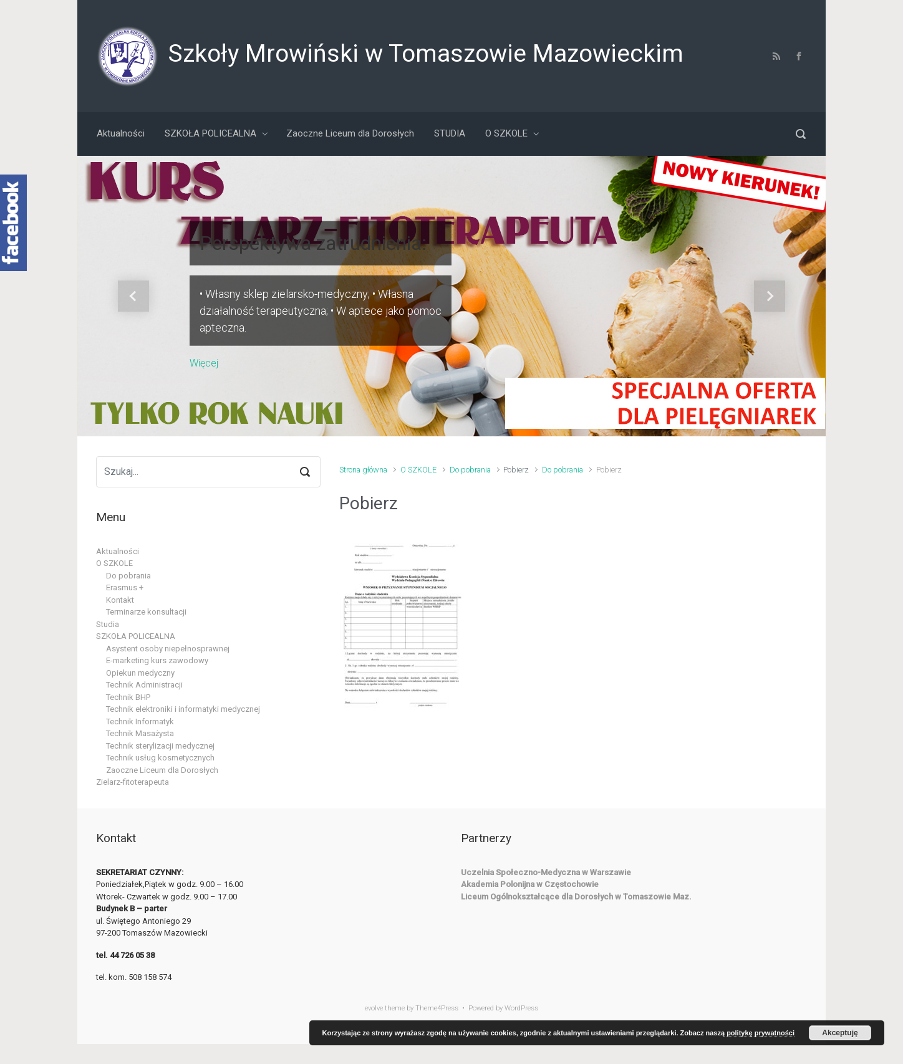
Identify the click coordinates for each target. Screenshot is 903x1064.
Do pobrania (470, 469)
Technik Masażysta (140, 733)
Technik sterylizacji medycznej (160, 745)
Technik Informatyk (140, 721)
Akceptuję (839, 1032)
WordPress (521, 1008)
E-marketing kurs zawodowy (157, 660)
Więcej (204, 362)
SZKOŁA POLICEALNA (135, 636)
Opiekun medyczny (140, 673)
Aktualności (117, 551)
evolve (374, 1008)
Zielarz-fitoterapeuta (132, 782)
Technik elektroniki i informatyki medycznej (183, 709)
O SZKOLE (418, 469)
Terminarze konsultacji (146, 611)
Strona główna (363, 469)
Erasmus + (124, 587)
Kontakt (120, 600)
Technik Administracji (144, 684)
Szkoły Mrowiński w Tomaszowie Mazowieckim (425, 53)
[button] (133, 296)
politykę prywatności (760, 1033)
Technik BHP (128, 697)
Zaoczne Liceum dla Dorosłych (162, 770)
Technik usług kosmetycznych (160, 757)
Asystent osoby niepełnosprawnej (167, 648)
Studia (107, 624)
